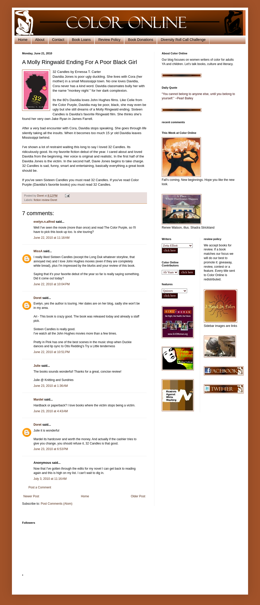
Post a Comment (39, 487)
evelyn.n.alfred (44, 222)
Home (22, 40)
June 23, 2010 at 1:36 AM (51, 386)
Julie (37, 366)
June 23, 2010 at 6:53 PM (51, 449)
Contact (58, 40)
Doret (37, 298)
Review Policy (109, 40)
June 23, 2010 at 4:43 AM (51, 411)
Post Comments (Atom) (56, 503)
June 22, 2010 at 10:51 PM (52, 352)
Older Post (138, 496)
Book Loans (81, 40)
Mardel (38, 399)
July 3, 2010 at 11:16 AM (50, 479)
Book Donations (140, 40)
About (39, 40)
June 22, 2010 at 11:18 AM (52, 238)
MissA (38, 251)
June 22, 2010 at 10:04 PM (52, 284)
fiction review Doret (45, 199)
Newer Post (31, 496)
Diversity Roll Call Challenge (183, 40)
